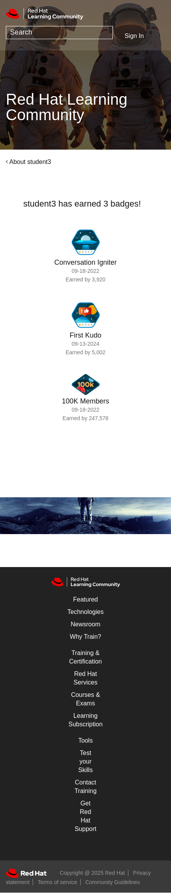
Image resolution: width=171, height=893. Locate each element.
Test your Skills (85, 761)
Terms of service (57, 882)
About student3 (30, 162)
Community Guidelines (112, 882)
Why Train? (85, 636)
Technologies (85, 612)
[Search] (59, 32)
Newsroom (85, 624)
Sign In (134, 36)
